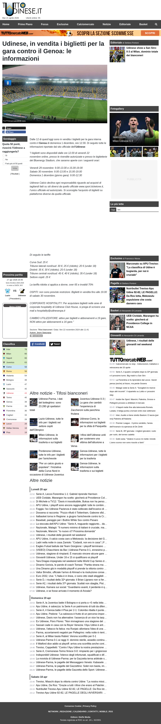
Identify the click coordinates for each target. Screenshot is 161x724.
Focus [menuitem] (44, 24)
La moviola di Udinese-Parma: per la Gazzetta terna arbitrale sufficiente (75, 658)
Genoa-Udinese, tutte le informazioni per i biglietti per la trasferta (93, 455)
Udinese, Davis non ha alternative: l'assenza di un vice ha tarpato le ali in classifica (81, 617)
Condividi (38, 344)
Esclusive (116, 258)
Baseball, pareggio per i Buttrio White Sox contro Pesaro (67, 520)
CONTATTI (93, 711)
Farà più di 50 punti (13, 163)
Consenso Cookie (73, 706)
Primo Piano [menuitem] (25, 24)
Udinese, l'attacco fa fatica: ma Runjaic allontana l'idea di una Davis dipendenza (80, 628)
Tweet (55, 344)
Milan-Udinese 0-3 (123, 141)
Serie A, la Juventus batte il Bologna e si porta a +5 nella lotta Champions (76, 602)
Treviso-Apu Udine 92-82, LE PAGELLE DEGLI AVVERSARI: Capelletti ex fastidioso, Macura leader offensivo (96, 692)
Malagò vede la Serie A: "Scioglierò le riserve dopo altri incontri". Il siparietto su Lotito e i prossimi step (132, 391)
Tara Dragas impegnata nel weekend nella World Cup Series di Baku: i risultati (79, 561)
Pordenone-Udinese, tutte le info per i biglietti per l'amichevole (52, 455)
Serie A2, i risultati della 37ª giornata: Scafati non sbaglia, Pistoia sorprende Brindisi (82, 583)
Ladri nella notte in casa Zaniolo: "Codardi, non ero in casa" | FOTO (73, 542)
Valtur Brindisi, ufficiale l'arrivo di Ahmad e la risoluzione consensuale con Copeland (82, 572)
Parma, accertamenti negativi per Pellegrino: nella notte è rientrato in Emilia (77, 632)
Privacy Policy (89, 706)
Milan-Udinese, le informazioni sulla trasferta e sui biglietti (50, 439)
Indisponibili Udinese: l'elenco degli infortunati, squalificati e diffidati (72, 655)
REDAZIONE (66, 711)
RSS (111, 711)
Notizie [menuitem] (107, 24)
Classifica (9, 344)
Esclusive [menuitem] (62, 24)
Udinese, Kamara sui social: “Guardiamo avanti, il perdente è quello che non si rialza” (83, 587)
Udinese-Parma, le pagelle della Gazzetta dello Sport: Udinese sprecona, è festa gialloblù (85, 669)
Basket (115, 310)
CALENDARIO (79, 711)
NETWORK (53, 711)
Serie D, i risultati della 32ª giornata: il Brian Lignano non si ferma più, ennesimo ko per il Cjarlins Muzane (93, 579)
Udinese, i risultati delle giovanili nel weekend (61, 535)
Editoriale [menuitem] (125, 24)
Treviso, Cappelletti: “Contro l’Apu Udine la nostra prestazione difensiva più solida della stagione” (89, 647)
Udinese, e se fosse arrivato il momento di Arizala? (64, 591)
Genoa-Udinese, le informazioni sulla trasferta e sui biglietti (91, 467)
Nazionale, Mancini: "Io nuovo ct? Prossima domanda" (66, 531)
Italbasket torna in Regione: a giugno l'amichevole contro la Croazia (73, 516)
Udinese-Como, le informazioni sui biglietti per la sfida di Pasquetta (93, 422)
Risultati (14, 174)
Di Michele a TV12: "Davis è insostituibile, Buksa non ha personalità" (73, 501)
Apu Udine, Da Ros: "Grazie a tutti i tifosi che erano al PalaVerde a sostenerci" (79, 685)
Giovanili (116, 335)
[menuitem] (156, 24)
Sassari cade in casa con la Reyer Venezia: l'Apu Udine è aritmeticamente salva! (80, 625)
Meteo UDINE (15, 307)
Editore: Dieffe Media (80, 717)
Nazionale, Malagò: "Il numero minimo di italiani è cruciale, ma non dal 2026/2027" (81, 527)
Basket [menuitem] (143, 24)
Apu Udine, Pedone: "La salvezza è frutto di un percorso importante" (73, 614)
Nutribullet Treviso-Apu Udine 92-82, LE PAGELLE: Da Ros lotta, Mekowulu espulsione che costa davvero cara (97, 689)
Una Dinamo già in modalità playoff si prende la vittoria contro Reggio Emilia (78, 568)
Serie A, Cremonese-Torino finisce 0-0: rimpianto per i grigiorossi (71, 651)
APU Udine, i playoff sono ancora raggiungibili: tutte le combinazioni (73, 505)
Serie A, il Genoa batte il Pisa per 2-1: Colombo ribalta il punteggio (72, 610)
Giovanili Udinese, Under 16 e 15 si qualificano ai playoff (67, 557)
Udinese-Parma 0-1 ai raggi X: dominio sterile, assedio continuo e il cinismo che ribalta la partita (88, 640)
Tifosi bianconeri (45, 329)
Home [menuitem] (5, 24)
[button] (14, 168)
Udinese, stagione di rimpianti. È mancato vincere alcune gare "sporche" (75, 553)
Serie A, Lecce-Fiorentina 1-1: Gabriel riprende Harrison (66, 494)
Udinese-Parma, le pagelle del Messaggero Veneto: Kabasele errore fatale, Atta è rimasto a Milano (90, 662)
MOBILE (103, 711)
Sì (6, 155)
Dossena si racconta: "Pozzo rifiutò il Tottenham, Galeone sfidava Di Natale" (77, 512)
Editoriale (116, 42)
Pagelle (115, 283)
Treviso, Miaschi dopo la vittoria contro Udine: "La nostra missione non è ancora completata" (86, 681)
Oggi (113, 209)
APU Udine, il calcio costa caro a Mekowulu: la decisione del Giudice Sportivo (78, 538)
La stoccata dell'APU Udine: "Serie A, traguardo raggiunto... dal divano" (75, 524)
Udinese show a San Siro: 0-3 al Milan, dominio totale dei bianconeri (142, 52)
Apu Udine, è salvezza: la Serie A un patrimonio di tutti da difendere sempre (77, 606)
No (6, 159)
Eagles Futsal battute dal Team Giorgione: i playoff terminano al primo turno (77, 546)
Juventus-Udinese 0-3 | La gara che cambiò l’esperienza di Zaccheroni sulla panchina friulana (88, 406)
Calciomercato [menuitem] (85, 24)
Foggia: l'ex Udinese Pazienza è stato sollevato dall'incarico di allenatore (76, 509)
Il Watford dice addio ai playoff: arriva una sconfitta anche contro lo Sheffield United (81, 643)
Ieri (118, 209)
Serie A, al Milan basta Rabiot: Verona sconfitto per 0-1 (66, 636)
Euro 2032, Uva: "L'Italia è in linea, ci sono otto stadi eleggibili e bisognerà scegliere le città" (86, 576)
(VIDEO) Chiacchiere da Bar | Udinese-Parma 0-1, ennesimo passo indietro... (78, 550)
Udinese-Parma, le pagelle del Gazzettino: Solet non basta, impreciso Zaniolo (78, 666)
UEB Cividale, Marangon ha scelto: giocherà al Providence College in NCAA (78, 497)
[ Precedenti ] (15, 298)
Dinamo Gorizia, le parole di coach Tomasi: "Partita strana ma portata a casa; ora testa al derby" (88, 564)
